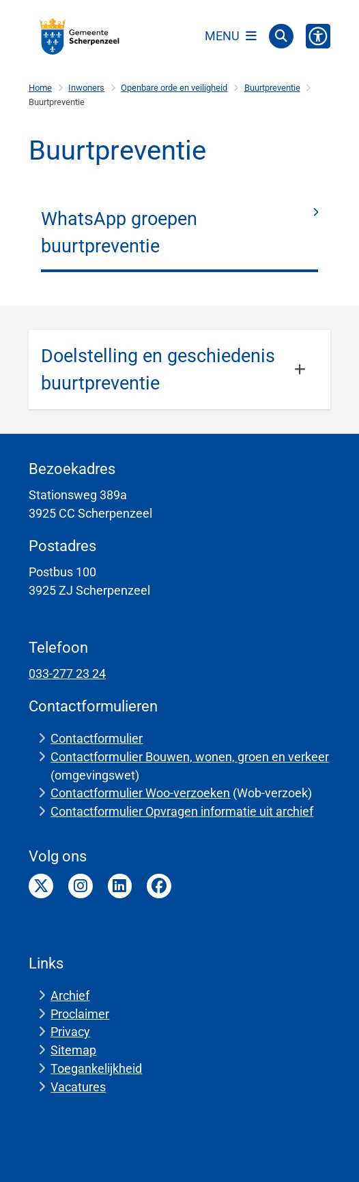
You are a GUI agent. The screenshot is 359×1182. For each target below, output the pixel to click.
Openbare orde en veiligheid (174, 88)
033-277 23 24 (67, 673)
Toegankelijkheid (96, 1068)
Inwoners (86, 88)
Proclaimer (80, 1014)
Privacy (70, 1031)
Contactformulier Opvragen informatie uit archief (182, 811)
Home (40, 88)
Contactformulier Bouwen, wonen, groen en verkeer (190, 757)
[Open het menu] (231, 36)
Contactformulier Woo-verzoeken (140, 793)
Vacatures (78, 1087)
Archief (70, 995)
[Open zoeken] (281, 36)
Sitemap (73, 1050)
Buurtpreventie (272, 88)
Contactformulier (97, 738)
